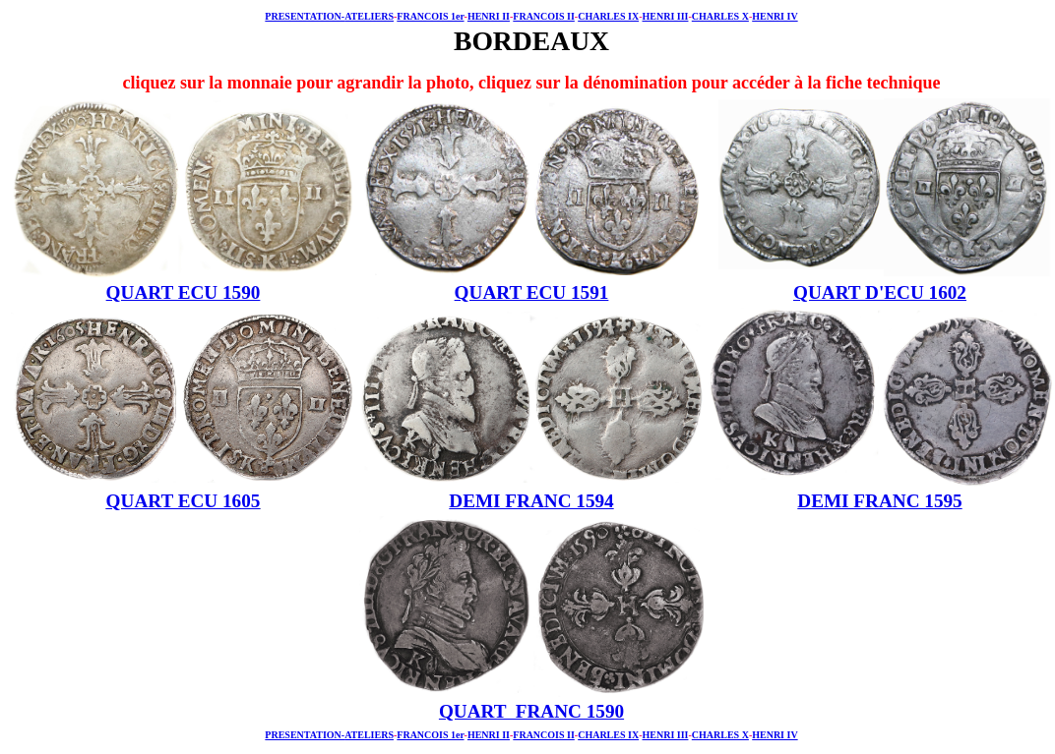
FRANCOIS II (544, 16)
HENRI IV (774, 16)
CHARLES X (720, 16)
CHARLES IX (608, 16)
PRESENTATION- (304, 16)
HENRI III (665, 16)
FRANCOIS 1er (430, 16)
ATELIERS (369, 16)
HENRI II (488, 16)
